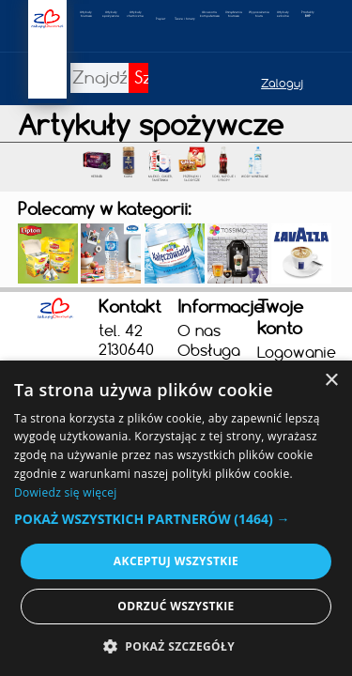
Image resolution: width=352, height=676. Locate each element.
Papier (160, 19)
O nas (199, 330)
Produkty (307, 14)
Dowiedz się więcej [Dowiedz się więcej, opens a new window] (65, 492)
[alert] (176, 518)
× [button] (331, 381)
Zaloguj (282, 83)
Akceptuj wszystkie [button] (176, 561)
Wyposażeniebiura (259, 14)
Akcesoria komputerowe (210, 14)
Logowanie (295, 352)
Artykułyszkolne (283, 14)
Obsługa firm (208, 359)
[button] (176, 519)
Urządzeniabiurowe (233, 14)
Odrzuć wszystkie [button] (175, 606)
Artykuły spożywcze (110, 14)
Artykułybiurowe (86, 14)
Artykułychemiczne (135, 14)
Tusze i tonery (185, 19)
